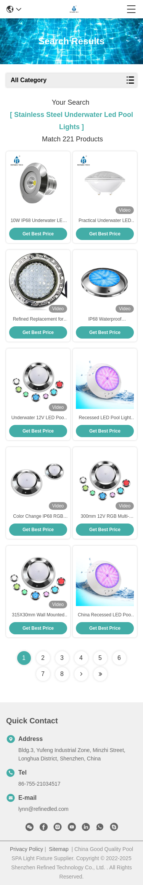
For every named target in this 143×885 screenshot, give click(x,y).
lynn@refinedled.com (43, 809)
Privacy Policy (26, 849)
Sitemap (58, 849)
